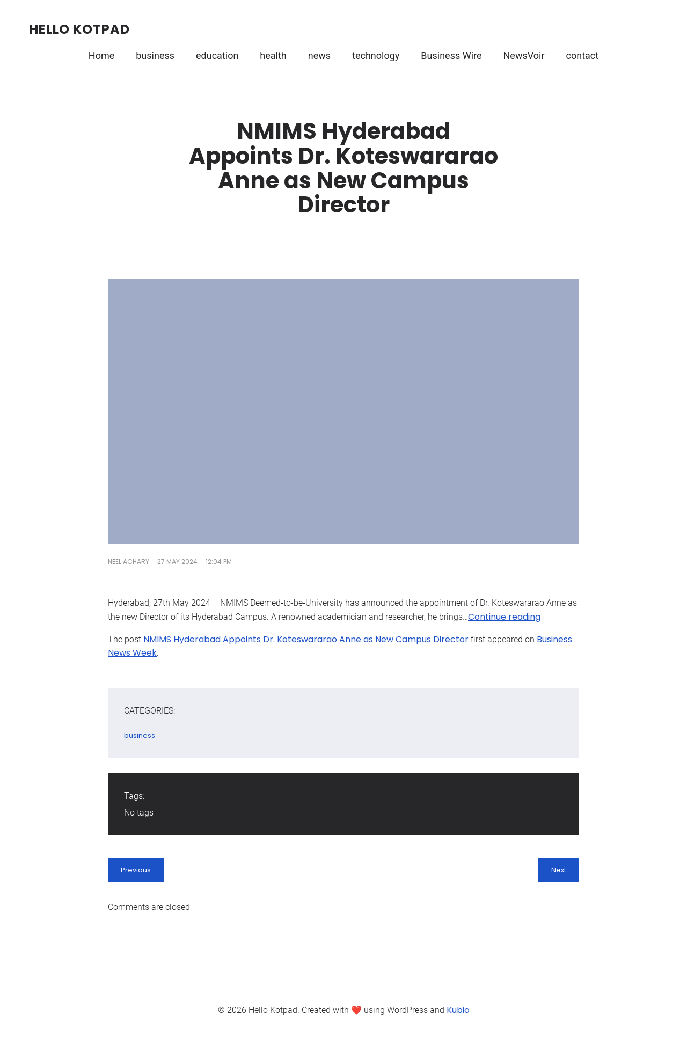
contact (582, 55)
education (217, 55)
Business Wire (451, 55)
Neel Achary (128, 561)
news (319, 55)
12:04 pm (219, 561)
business (155, 55)
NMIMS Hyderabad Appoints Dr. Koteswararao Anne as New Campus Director (306, 639)
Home (101, 55)
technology (375, 55)
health (273, 55)
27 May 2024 (177, 561)
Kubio (458, 1010)
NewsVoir (524, 55)
